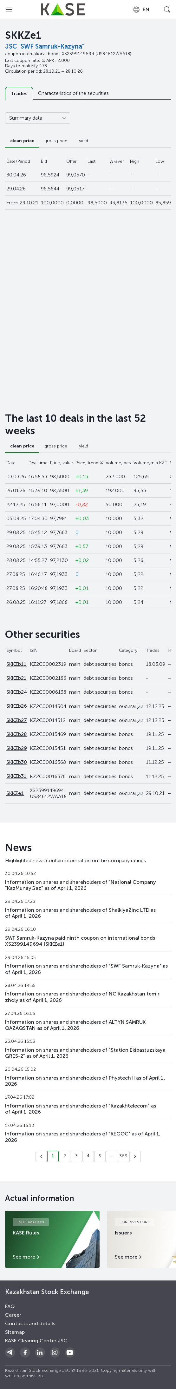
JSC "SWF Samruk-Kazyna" (44, 46)
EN (141, 9)
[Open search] (167, 9)
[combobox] (141, 9)
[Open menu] (9, 9)
